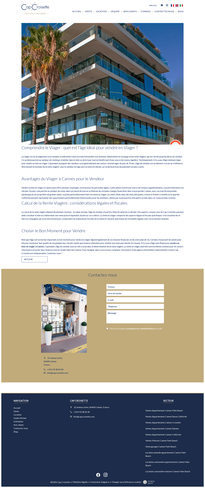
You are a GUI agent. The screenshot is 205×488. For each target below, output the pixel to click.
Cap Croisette (79, 400)
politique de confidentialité (140, 328)
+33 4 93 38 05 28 (55, 369)
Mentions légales (80, 482)
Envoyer (119, 336)
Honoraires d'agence (99, 482)
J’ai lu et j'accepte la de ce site (135, 328)
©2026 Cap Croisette (60, 482)
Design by (148, 482)
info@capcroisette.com (57, 373)
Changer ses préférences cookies (126, 482)
